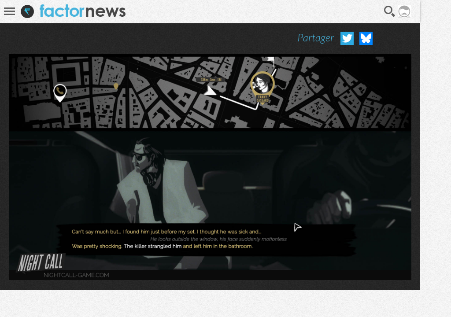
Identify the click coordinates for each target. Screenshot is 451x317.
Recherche (389, 11)
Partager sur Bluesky (366, 38)
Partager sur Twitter (347, 38)
